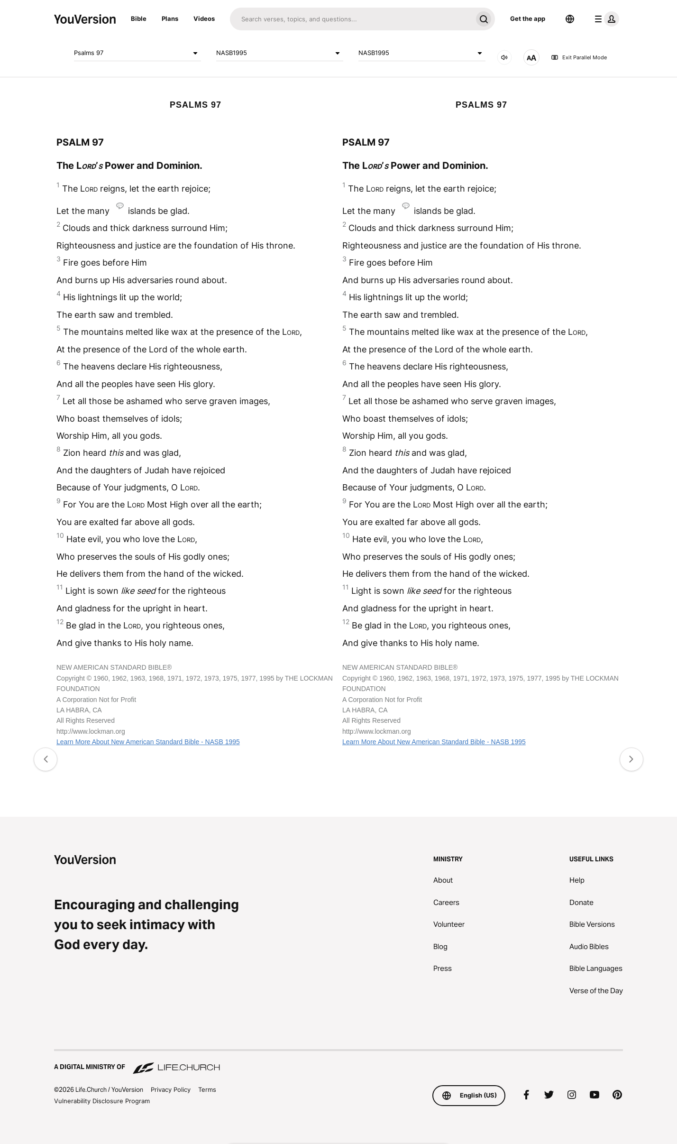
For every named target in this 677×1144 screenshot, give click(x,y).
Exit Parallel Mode (579, 57)
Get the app (527, 18)
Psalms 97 (137, 53)
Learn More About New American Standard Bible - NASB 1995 (148, 742)
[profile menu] (605, 18)
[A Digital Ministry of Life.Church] (338, 1062)
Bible (138, 18)
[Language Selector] (569, 18)
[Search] (351, 19)
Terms (207, 1089)
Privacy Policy (171, 1089)
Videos (204, 18)
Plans (170, 18)
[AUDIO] (504, 57)
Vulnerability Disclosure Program (102, 1101)
